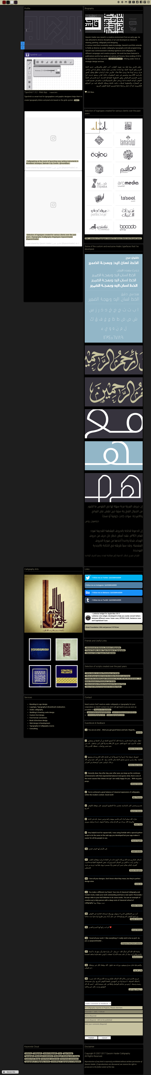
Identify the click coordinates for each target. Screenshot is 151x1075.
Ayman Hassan (136, 811)
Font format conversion (50, 1059)
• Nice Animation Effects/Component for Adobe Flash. (105, 684)
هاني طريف (138, 970)
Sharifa (139, 732)
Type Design (68, 1053)
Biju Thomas (137, 797)
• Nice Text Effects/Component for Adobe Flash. (103, 687)
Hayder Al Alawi (136, 919)
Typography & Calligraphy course (37, 1062)
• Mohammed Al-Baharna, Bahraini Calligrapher (102, 648)
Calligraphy (37, 1053)
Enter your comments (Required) (114, 1028)
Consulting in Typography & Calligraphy (65, 1062)
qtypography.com (115, 59)
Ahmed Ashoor (136, 784)
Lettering (28, 1053)
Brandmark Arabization (44, 1056)
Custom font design (32, 1059)
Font (60, 1053)
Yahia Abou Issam (135, 749)
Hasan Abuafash (136, 870)
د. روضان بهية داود (135, 989)
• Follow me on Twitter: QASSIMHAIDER (103, 578)
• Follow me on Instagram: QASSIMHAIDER (101, 585)
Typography (29, 1056)
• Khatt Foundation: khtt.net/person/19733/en (102, 627)
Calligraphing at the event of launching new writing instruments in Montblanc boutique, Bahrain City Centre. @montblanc (52, 162)
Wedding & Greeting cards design (66, 1056)
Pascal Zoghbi (137, 841)
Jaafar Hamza (137, 905)
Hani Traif (138, 824)
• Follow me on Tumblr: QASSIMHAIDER (103, 600)
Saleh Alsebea (137, 851)
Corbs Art (138, 884)
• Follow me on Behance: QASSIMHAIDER (103, 593)
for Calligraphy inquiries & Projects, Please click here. (104, 1008)
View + (77, 100)
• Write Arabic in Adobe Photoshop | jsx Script (102, 673)
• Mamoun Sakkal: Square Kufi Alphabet (100, 653)
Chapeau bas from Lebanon (131, 943)
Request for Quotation (102, 710)
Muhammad (137, 957)
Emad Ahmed (137, 930)
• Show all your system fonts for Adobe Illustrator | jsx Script (107, 676)
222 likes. (89, 92)
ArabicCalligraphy (50, 1053)
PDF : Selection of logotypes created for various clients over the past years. (113, 238)
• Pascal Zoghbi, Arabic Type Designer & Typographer (105, 650)
